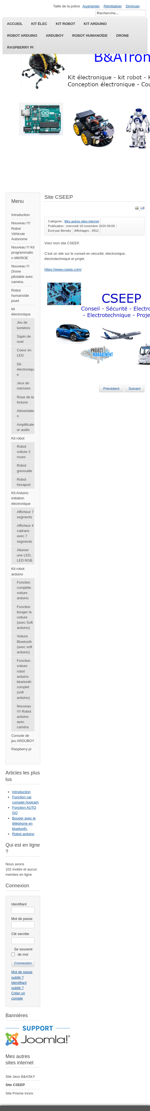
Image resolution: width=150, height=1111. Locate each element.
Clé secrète (20, 934)
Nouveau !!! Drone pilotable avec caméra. (22, 274)
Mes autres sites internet (82, 221)
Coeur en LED (24, 352)
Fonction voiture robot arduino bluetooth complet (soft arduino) (24, 679)
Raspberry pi (20, 47)
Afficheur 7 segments (25, 514)
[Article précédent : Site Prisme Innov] (111, 388)
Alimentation (25, 413)
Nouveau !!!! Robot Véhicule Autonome (20, 231)
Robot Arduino (22, 35)
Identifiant (19, 904)
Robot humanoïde (90, 35)
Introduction (20, 215)
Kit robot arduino (18, 571)
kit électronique (21, 311)
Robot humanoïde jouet (20, 295)
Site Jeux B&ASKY (20, 1076)
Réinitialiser (113, 6)
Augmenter (91, 6)
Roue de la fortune (25, 399)
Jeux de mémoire (24, 385)
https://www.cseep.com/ (62, 269)
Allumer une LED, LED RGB (24, 555)
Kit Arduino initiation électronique (21, 498)
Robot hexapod (23, 482)
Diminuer (133, 6)
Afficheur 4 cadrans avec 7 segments (25, 534)
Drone (122, 35)
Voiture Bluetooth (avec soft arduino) (24, 644)
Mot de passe (22, 919)
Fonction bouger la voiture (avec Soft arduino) (25, 617)
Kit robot (18, 438)
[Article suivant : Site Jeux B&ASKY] (134, 388)
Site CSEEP (15, 1085)
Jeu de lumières (23, 325)
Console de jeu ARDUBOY (22, 738)
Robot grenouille (24, 468)
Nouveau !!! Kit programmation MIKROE (22, 252)
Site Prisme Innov (19, 1093)
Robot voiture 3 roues (23, 451)
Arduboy (55, 35)
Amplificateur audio (25, 427)
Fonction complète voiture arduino (24, 590)
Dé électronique (25, 369)
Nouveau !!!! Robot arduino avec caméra (24, 716)
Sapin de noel (24, 339)
